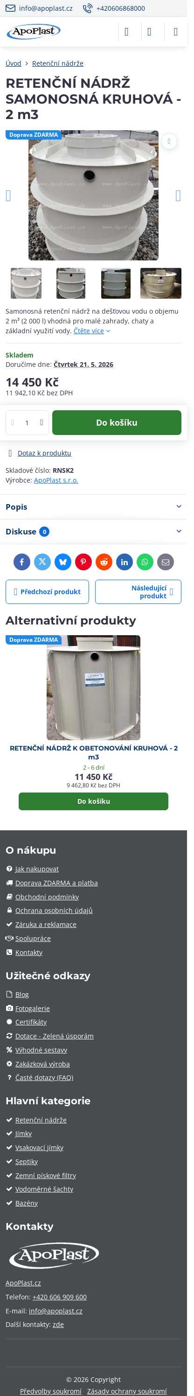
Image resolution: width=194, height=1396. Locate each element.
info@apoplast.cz (56, 1310)
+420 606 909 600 (60, 1296)
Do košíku (117, 422)
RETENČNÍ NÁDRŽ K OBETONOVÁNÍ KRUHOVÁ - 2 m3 (94, 752)
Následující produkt (152, 592)
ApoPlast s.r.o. (56, 480)
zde (58, 1324)
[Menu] (176, 31)
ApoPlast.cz (23, 1282)
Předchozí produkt (47, 592)
